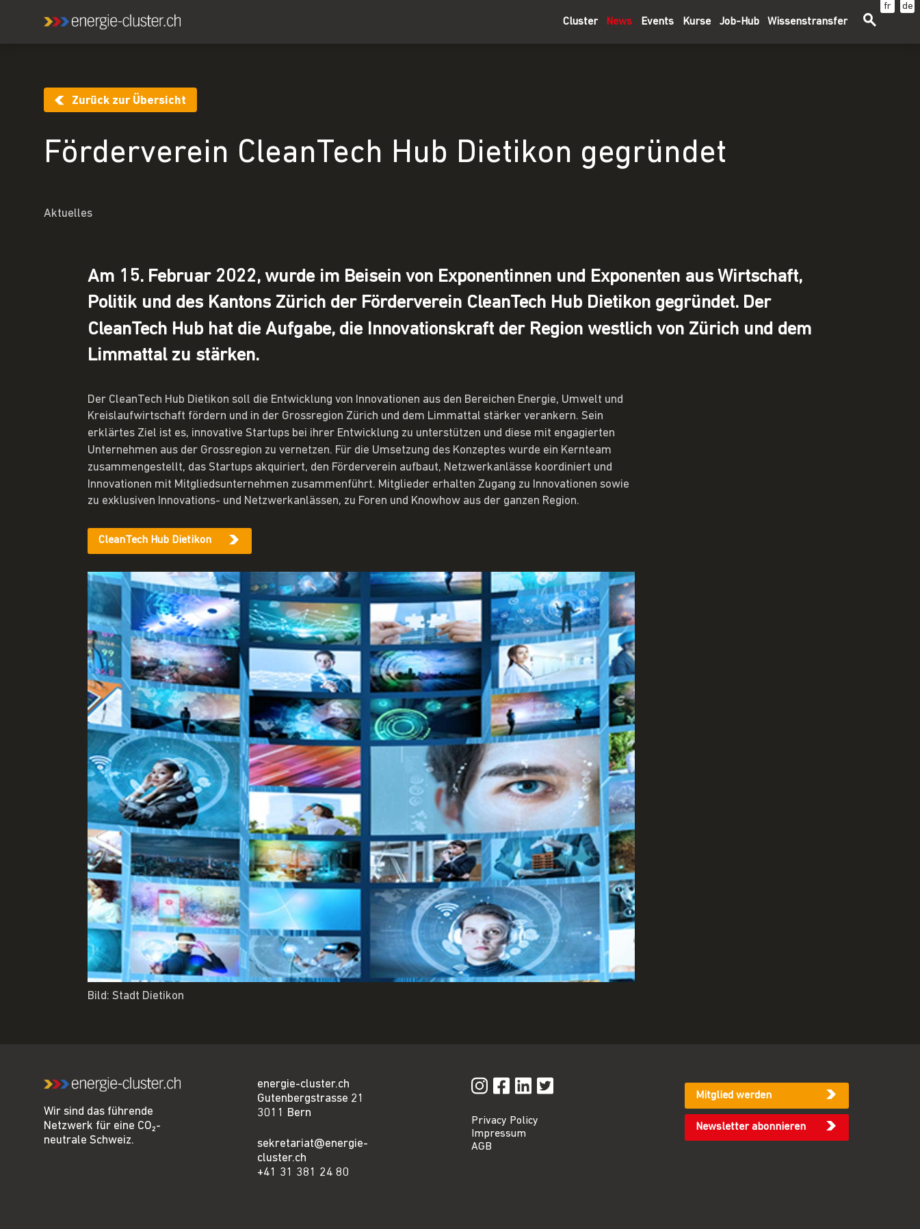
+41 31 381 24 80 (303, 1172)
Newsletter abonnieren (751, 1127)
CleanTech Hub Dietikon (154, 540)
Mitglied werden (734, 1095)
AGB (481, 1146)
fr (887, 6)
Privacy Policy (504, 1120)
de (907, 6)
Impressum (498, 1133)
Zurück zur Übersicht (129, 101)
